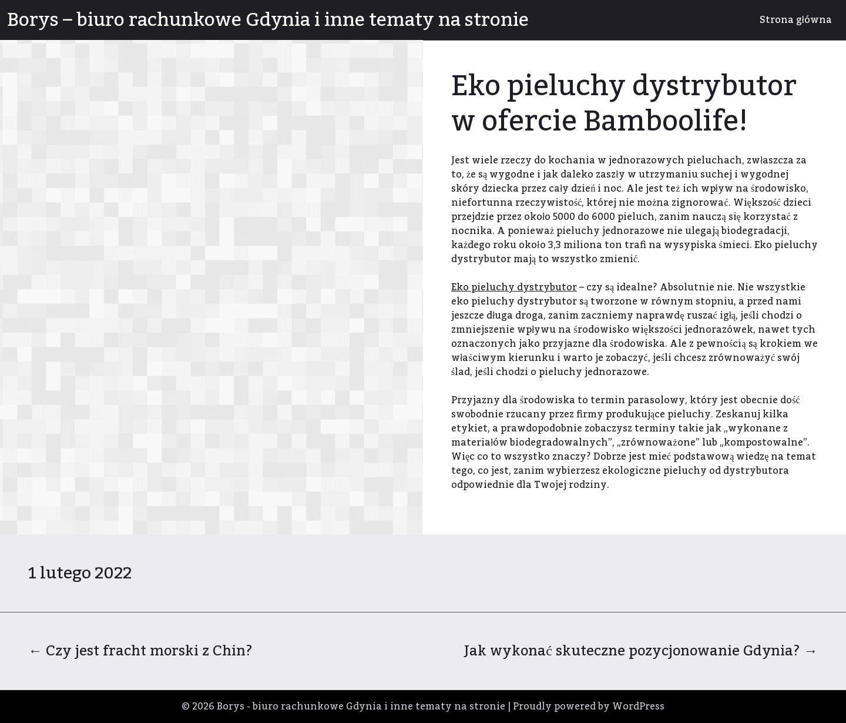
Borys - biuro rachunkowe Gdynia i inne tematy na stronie (361, 706)
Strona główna (796, 20)
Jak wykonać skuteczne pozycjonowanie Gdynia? (641, 651)
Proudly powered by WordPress (588, 706)
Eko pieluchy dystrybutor (514, 287)
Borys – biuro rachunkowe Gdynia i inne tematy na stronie (268, 20)
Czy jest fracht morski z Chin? (140, 651)
